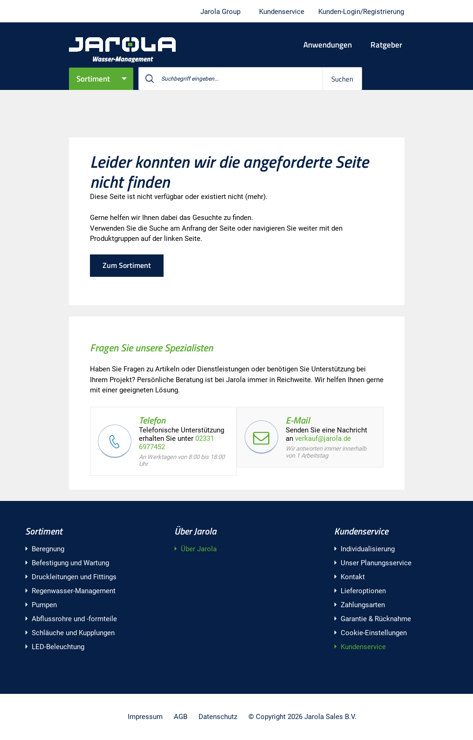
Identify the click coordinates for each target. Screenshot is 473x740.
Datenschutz (218, 717)
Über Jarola (195, 531)
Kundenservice (361, 531)
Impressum (145, 717)
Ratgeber (386, 45)
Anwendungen (327, 45)
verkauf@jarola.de (323, 438)
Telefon (152, 420)
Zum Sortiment (127, 265)
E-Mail (298, 420)
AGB (180, 717)
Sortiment (93, 79)
